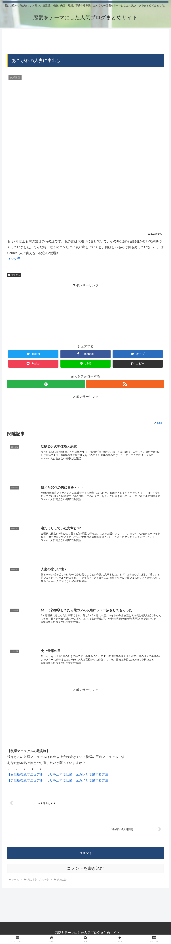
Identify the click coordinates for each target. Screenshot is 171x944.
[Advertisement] (85, 41)
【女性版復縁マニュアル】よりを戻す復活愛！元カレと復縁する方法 (57, 774)
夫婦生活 (14, 275)
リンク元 (13, 259)
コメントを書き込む (85, 868)
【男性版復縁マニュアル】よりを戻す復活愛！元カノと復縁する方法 (57, 780)
